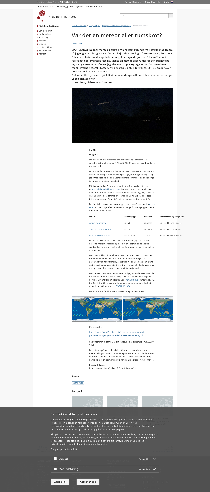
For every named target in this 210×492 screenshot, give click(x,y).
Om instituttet (45, 31)
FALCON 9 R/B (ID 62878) (99, 235)
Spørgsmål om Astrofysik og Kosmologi (116, 26)
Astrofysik (78, 43)
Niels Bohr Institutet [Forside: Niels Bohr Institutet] (49, 26)
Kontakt (42, 53)
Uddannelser (45, 34)
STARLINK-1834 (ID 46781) (100, 229)
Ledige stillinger (46, 47)
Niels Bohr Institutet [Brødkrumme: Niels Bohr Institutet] (79, 26)
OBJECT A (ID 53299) (97, 223)
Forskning (43, 37)
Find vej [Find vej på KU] (128, 2)
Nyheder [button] (80, 6)
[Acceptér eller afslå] (56, 458)
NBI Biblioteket (46, 50)
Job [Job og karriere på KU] (153, 2)
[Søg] (170, 15)
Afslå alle (60, 481)
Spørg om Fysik (94, 26)
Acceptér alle (88, 481)
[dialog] (105, 449)
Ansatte (42, 40)
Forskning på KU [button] (65, 6)
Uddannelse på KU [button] (46, 6)
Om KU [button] (102, 6)
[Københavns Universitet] (41, 16)
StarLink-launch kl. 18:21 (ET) (105, 189)
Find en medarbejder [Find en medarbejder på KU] (142, 2)
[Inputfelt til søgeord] (144, 15)
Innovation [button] (91, 6)
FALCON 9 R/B (132, 279)
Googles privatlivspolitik (64, 449)
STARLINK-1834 (122, 286)
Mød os (42, 44)
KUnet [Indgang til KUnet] (159, 2)
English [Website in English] (167, 2)
